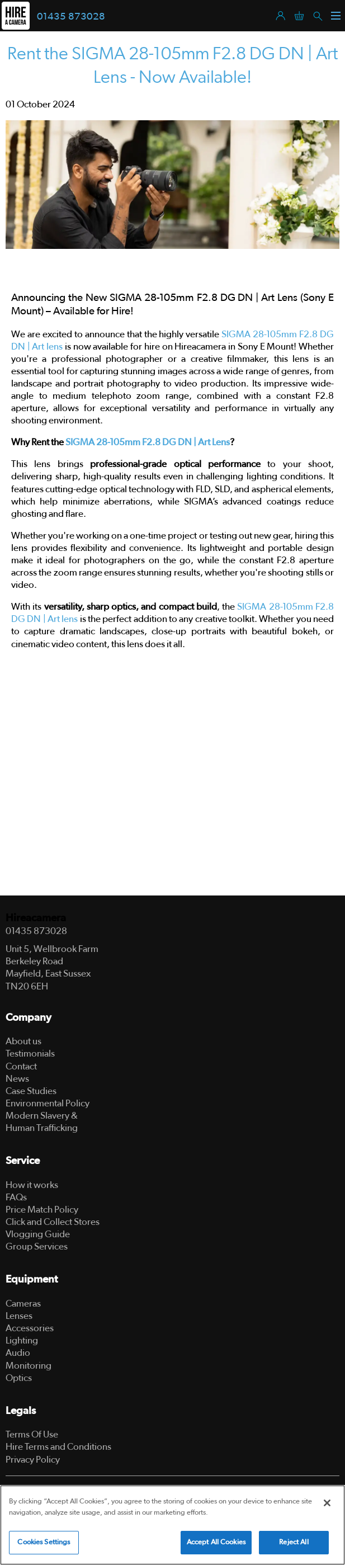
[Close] (327, 1503)
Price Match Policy (42, 1209)
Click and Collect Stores (53, 1222)
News (17, 1078)
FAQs (16, 1197)
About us (23, 1041)
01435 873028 (71, 17)
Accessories (30, 1328)
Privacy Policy (33, 1459)
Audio (18, 1352)
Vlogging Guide (38, 1234)
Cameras (23, 1303)
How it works (32, 1185)
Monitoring (28, 1365)
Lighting (22, 1340)
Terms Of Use (32, 1434)
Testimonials (30, 1053)
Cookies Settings (43, 1542)
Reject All (293, 1542)
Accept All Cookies (216, 1542)
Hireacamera (36, 918)
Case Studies (31, 1091)
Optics (19, 1378)
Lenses (19, 1316)
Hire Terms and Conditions (58, 1446)
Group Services (37, 1246)
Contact (21, 1066)
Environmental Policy (47, 1103)
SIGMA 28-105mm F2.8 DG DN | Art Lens (147, 442)
